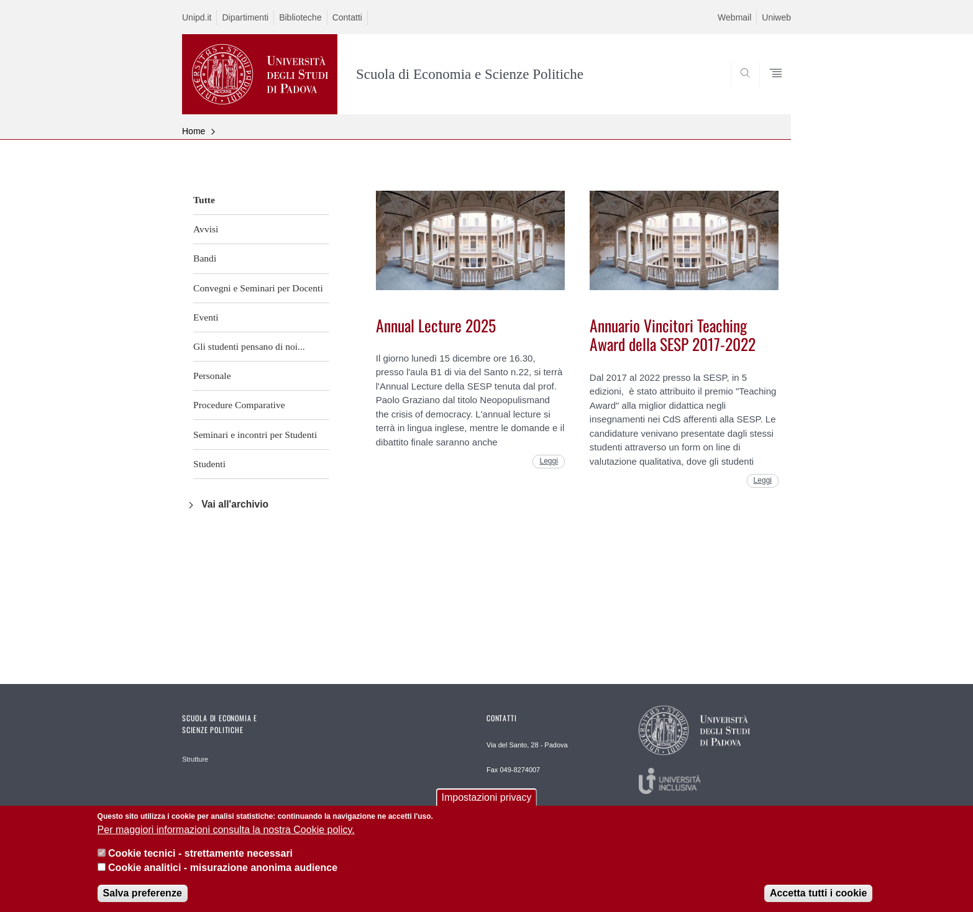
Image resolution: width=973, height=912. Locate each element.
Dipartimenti (245, 17)
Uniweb (776, 17)
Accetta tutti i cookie (818, 896)
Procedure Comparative (239, 404)
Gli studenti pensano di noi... (249, 346)
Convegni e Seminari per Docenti (258, 288)
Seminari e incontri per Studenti (255, 434)
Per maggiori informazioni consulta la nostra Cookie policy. (226, 833)
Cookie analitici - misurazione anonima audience (222, 870)
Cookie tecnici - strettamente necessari (200, 857)
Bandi (204, 258)
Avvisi (205, 229)
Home (193, 131)
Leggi (548, 461)
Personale (212, 375)
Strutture (195, 759)
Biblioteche (300, 17)
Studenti (209, 463)
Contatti (347, 17)
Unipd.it (196, 17)
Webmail (734, 17)
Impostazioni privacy (487, 801)
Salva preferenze (142, 896)
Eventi (206, 317)
